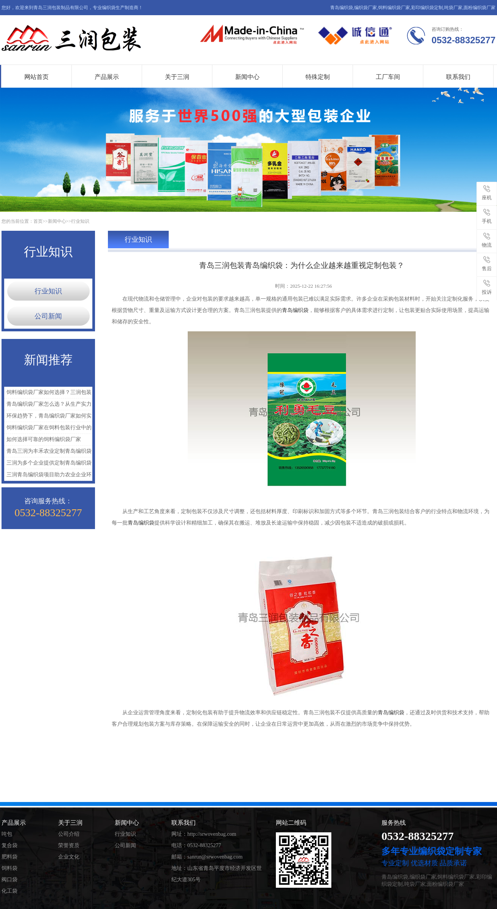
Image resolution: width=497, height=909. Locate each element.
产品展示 (107, 77)
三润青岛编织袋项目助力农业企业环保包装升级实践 (48, 476)
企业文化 (68, 857)
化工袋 (9, 891)
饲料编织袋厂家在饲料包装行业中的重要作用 (48, 429)
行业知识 (80, 221)
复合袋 (9, 845)
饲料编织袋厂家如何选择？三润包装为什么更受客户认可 (48, 393)
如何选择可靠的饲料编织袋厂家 (43, 439)
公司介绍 (68, 834)
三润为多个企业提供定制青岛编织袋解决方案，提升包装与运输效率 (48, 464)
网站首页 (36, 77)
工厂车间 (388, 77)
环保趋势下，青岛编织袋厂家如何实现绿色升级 (48, 417)
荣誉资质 (68, 845)
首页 (38, 221)
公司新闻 (48, 316)
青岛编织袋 (295, 310)
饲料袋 (9, 868)
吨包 (7, 834)
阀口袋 (9, 879)
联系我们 (458, 77)
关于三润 (177, 77)
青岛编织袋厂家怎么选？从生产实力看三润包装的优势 (48, 405)
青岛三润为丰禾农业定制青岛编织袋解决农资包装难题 (48, 452)
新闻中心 (247, 77)
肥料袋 (9, 857)
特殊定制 (317, 77)
